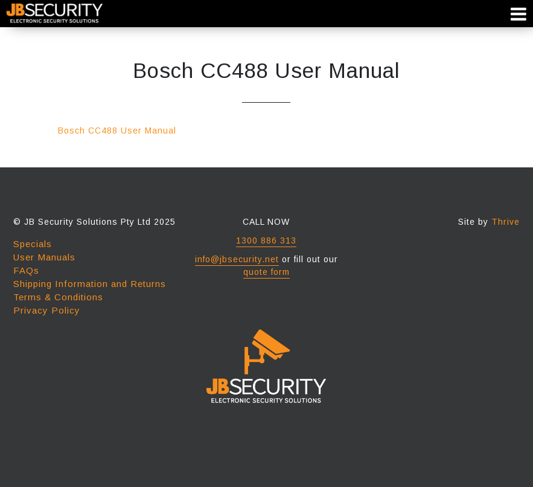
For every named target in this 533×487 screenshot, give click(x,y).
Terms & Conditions (58, 297)
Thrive (505, 222)
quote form (266, 272)
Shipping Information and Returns (89, 284)
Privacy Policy (46, 310)
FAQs (26, 270)
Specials (32, 244)
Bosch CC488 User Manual (117, 130)
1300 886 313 (266, 240)
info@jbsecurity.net (237, 259)
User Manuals (44, 257)
